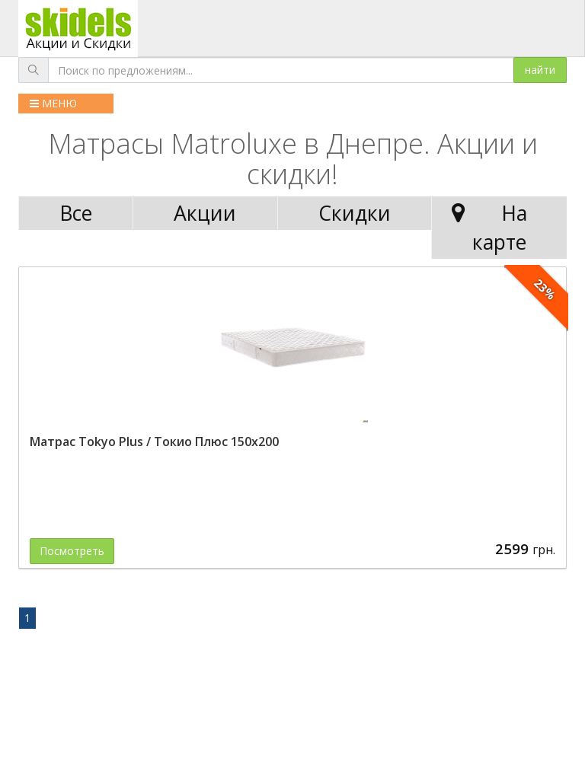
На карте (485, 227)
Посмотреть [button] (72, 551)
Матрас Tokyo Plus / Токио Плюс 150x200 (154, 441)
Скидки (354, 213)
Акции (205, 213)
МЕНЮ (53, 103)
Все (75, 213)
